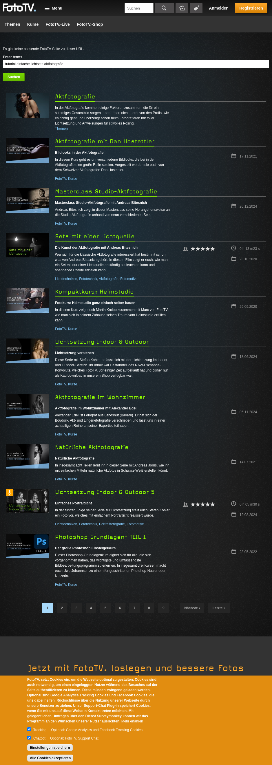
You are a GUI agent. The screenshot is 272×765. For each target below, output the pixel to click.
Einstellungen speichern (50, 748)
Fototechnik (88, 279)
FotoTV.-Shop (90, 24)
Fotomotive (128, 279)
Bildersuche (182, 8)
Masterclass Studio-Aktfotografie (106, 191)
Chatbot (39, 738)
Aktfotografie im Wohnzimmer (100, 397)
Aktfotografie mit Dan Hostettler (104, 141)
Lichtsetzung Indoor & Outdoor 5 (105, 492)
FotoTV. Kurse (66, 179)
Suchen (164, 8)
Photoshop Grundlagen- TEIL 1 (100, 537)
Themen (12, 24)
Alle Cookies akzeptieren (50, 758)
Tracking (40, 730)
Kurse (33, 24)
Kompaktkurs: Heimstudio (94, 291)
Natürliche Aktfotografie (92, 447)
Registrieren (251, 8)
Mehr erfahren (132, 721)
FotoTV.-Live (57, 24)
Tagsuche (196, 8)
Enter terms (12, 57)
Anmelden (219, 8)
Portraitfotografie (112, 524)
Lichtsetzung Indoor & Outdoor (102, 341)
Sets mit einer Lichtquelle (95, 236)
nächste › (192, 608)
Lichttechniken (66, 279)
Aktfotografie (75, 96)
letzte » (219, 608)
